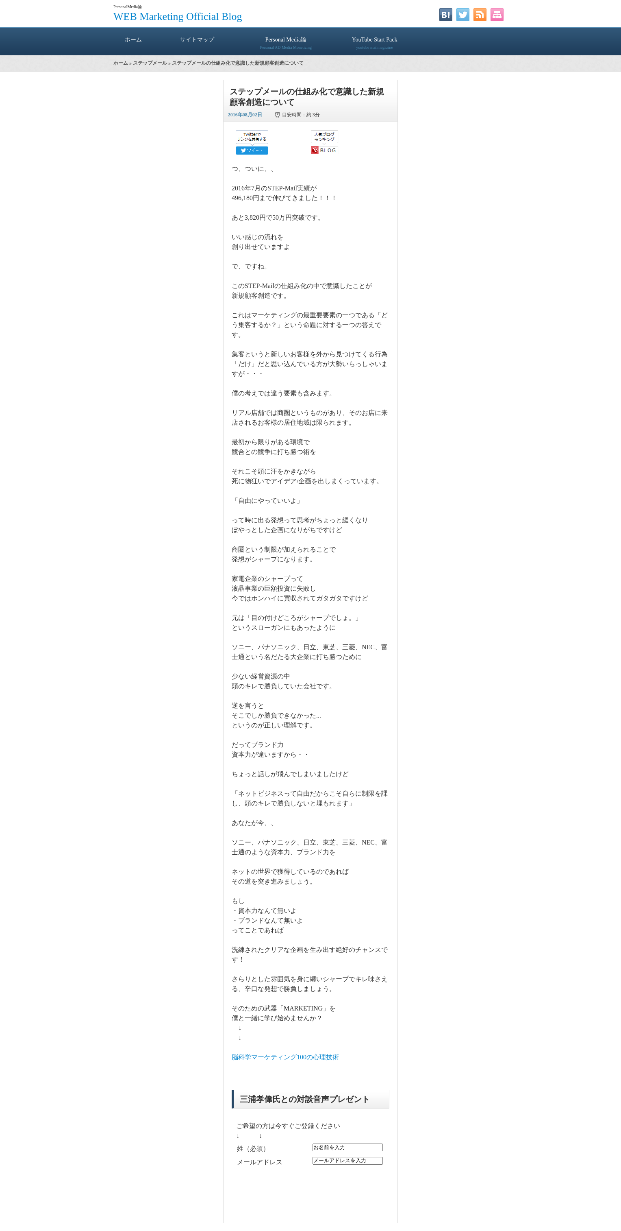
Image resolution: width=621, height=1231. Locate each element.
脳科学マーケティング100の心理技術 (285, 1057)
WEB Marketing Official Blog (177, 16)
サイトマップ (197, 39)
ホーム (133, 39)
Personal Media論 (285, 39)
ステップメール (150, 63)
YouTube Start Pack (374, 39)
